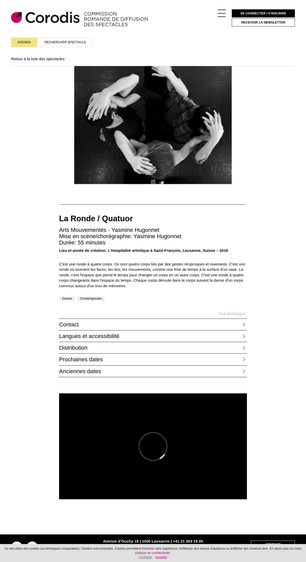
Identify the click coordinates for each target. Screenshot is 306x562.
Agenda (24, 42)
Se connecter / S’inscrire (263, 13)
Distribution (73, 348)
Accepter (161, 557)
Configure (145, 557)
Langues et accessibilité (89, 336)
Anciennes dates (80, 371)
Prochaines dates (81, 359)
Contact (69, 324)
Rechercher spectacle (65, 42)
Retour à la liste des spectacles (38, 59)
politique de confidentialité (152, 553)
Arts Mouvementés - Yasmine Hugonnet (109, 230)
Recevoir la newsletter (263, 22)
